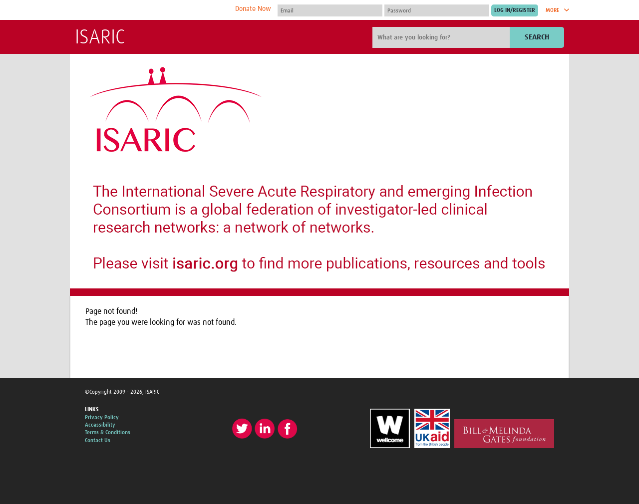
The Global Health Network (149, 10)
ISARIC (100, 38)
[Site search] (442, 37)
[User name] (330, 10)
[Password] (436, 10)
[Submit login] (514, 10)
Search (537, 37)
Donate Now (253, 8)
